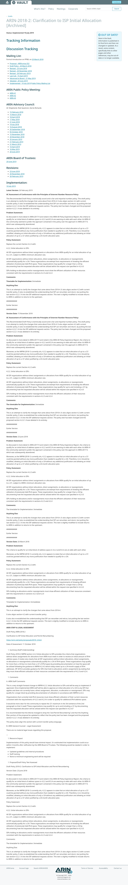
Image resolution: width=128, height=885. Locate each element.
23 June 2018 (15, 171)
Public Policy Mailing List (40, 83)
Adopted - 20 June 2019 (19, 81)
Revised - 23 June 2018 (18, 68)
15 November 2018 (17, 134)
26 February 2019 (16, 176)
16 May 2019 (15, 149)
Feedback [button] (116, 2)
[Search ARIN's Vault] (98, 9)
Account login (24, 868)
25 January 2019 (16, 139)
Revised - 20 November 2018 (21, 71)
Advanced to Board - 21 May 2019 (23, 78)
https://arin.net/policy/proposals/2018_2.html (24, 640)
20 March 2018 (37, 59)
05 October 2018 (16, 132)
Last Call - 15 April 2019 (19, 76)
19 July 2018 (14, 124)
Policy (51, 9)
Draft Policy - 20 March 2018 (20, 66)
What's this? (39, 9)
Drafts (10, 16)
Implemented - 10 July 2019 (20, 83)
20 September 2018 (17, 129)
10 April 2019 (15, 147)
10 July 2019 (11, 186)
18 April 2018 (15, 117)
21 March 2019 (15, 144)
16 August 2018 (16, 127)
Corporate (73, 9)
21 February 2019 (16, 142)
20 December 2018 (17, 137)
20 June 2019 (15, 152)
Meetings (61, 9)
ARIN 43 (13, 98)
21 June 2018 (15, 122)
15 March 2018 (15, 114)
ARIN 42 (13, 96)
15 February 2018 (16, 112)
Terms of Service (87, 868)
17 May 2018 (15, 119)
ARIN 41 (13, 93)
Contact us (118, 868)
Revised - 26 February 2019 (20, 73)
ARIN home (10, 868)
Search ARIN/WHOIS (41, 868)
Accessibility (103, 868)
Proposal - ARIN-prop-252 (19, 63)
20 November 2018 (17, 174)
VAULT (22, 3)
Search (116, 9)
